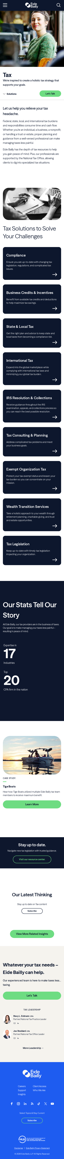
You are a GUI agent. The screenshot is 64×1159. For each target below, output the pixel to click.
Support (22, 1090)
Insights (21, 1094)
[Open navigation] (5, 5)
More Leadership (32, 1048)
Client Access (39, 1086)
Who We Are (39, 1090)
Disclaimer (18, 1148)
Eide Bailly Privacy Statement (38, 1148)
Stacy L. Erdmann (21, 1016)
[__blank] (18, 1023)
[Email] (14, 1023)
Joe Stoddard (19, 1031)
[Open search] (58, 5)
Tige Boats (9, 786)
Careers (22, 1086)
